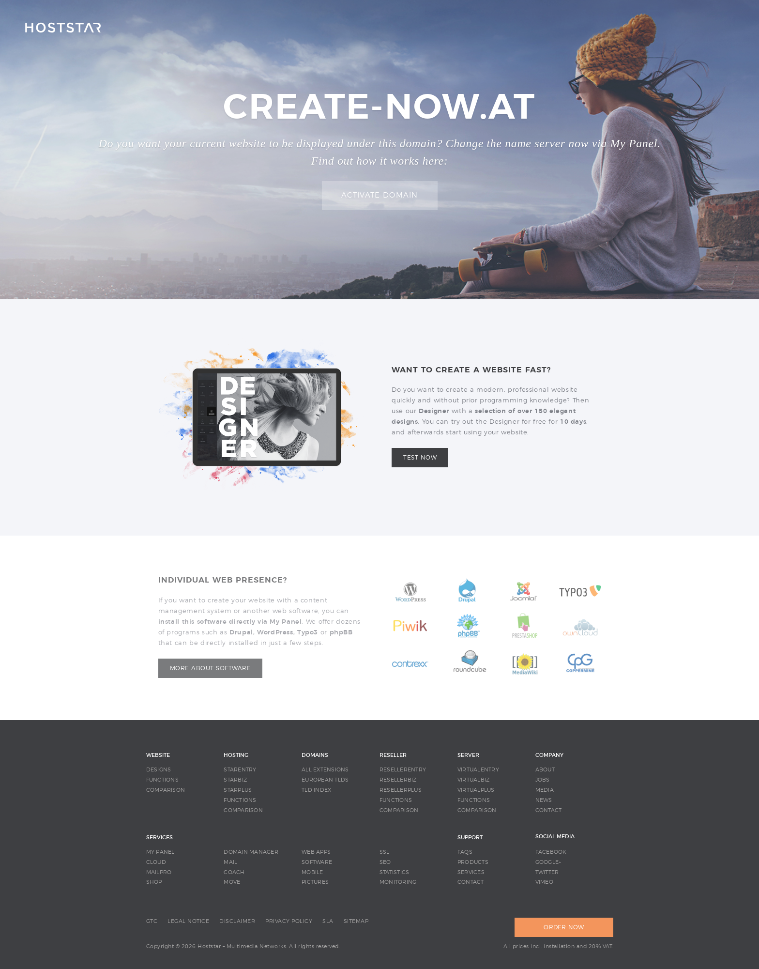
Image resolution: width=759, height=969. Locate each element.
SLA (328, 921)
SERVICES (159, 837)
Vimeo (544, 882)
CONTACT (548, 810)
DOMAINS (315, 755)
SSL (385, 852)
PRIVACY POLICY (288, 921)
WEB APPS (316, 852)
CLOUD (156, 862)
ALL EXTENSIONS (325, 769)
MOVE (232, 882)
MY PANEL (160, 852)
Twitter (547, 872)
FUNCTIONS (162, 780)
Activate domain (379, 195)
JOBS (542, 780)
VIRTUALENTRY (478, 769)
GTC (152, 921)
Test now (420, 458)
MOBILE (312, 872)
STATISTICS (395, 872)
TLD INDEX (316, 790)
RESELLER (393, 755)
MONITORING (398, 882)
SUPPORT (470, 837)
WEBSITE (158, 755)
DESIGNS (158, 769)
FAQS (464, 852)
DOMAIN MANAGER (251, 852)
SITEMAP (356, 921)
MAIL (230, 862)
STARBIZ (235, 780)
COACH (234, 872)
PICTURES (315, 882)
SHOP (154, 882)
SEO (385, 862)
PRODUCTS (472, 862)
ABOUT (545, 769)
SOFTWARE (317, 862)
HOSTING (236, 755)
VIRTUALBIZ (473, 780)
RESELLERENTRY (403, 769)
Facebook (551, 852)
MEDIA (544, 790)
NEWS (543, 800)
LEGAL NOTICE (188, 921)
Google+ (548, 862)
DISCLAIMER (237, 921)
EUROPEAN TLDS (325, 780)
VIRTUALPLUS (476, 790)
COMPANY (549, 755)
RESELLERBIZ (398, 780)
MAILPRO (159, 872)
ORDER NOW (564, 927)
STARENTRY (240, 769)
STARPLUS (238, 790)
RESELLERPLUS (401, 790)
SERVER (468, 755)
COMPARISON (165, 790)
